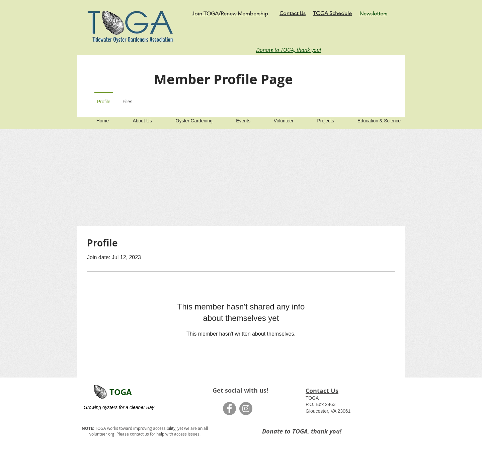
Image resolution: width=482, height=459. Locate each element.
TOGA (120, 392)
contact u (138, 434)
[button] (134, 118)
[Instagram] (245, 408)
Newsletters (373, 13)
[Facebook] (229, 408)
